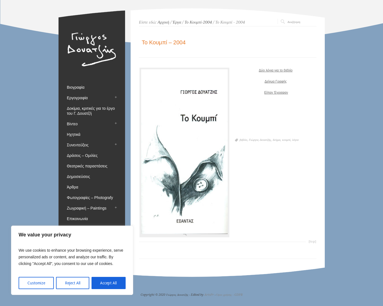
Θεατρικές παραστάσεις (87, 166)
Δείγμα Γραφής (276, 81)
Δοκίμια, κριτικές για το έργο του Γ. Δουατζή (91, 111)
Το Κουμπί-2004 (198, 22)
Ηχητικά (73, 134)
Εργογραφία (77, 98)
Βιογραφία (76, 87)
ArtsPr (209, 295)
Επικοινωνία (77, 218)
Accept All (108, 283)
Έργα (177, 22)
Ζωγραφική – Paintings (86, 208)
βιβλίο (243, 140)
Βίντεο (72, 124)
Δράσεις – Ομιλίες (82, 155)
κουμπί (286, 140)
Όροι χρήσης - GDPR (229, 295)
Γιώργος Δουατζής (260, 140)
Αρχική (163, 22)
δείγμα (276, 140)
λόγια (295, 140)
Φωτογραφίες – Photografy (90, 197)
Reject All (72, 283)
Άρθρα (72, 187)
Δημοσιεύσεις (78, 176)
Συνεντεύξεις (77, 145)
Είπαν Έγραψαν (276, 93)
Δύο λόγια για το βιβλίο (275, 70)
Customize (36, 283)
